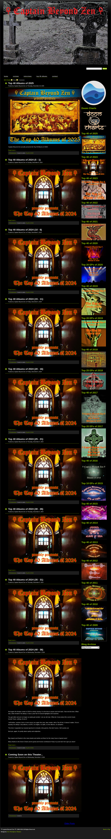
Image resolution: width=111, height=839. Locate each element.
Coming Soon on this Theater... (25, 754)
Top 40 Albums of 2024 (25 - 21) (25, 439)
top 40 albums (42, 76)
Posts (14, 80)
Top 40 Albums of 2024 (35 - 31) (25, 579)
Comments (22, 80)
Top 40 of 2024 (29, 223)
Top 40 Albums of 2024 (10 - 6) (25, 229)
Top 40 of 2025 (29, 153)
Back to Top (106, 829)
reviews (16, 76)
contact (55, 76)
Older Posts (69, 823)
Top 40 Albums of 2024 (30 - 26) (25, 509)
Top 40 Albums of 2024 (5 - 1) (24, 159)
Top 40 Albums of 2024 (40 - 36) (25, 649)
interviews (28, 76)
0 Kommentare (12, 153)
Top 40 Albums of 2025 (21, 83)
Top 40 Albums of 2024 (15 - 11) (25, 299)
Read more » (12, 150)
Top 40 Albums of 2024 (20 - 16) (25, 369)
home (6, 76)
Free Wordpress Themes (14, 831)
